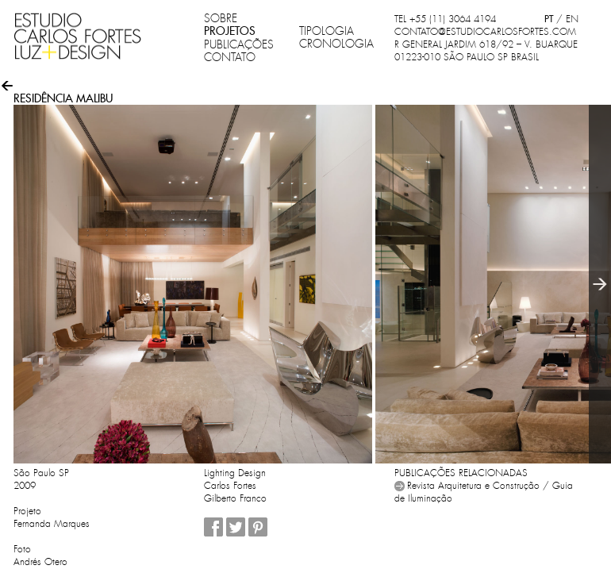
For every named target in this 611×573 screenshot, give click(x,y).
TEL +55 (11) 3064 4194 (445, 19)
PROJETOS (230, 31)
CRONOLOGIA (336, 43)
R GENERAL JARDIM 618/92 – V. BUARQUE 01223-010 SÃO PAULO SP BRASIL (486, 50)
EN (572, 19)
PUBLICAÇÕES (239, 44)
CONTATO (230, 57)
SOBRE (220, 18)
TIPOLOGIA (326, 31)
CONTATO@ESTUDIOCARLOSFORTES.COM (485, 31)
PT (548, 19)
